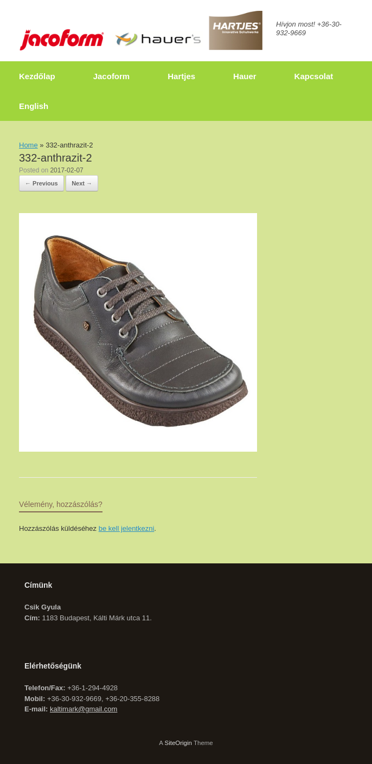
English (33, 106)
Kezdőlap (37, 76)
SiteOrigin (178, 743)
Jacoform (111, 76)
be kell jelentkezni (127, 528)
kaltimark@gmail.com (83, 709)
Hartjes (181, 76)
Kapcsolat (313, 76)
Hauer (244, 76)
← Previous (41, 183)
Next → (82, 183)
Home (28, 145)
